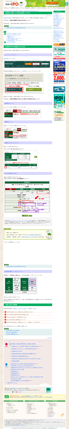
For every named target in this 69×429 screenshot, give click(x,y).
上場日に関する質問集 (10, 42)
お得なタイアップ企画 (11, 411)
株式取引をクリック (11, 36)
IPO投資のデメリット (11, 405)
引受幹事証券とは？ (15, 373)
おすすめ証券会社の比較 (59, 8)
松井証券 (6, 17)
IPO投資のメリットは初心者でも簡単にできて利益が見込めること (26, 346)
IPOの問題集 (57, 41)
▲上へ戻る (49, 337)
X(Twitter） (50, 415)
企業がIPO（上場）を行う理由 (17, 369)
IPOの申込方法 (57, 22)
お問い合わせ (50, 414)
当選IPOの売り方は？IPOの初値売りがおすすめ (16, 27)
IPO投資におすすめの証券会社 (12, 410)
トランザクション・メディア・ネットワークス (18, 220)
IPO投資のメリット (58, 15)
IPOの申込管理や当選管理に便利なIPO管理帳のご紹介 (18, 314)
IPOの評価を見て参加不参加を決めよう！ (21, 356)
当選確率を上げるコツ (52, 403)
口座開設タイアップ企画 (31, 395)
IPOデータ (29, 412)
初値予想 (28, 8)
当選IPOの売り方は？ (59, 31)
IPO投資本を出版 (21, 390)
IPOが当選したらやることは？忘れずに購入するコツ (22, 365)
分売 (40, 8)
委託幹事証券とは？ (15, 374)
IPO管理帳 (52, 2)
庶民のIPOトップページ (12, 382)
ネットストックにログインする (13, 34)
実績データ (34, 8)
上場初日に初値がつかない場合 (28, 236)
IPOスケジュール (20, 8)
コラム (51, 8)
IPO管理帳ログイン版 (31, 408)
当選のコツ (45, 8)
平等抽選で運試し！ (53, 404)
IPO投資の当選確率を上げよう (12, 334)
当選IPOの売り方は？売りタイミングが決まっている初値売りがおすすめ (26, 367)
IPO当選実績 (50, 407)
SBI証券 (50, 397)
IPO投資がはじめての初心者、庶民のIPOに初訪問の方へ (23, 363)
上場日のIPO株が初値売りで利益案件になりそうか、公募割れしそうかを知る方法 (23, 322)
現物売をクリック (11, 37)
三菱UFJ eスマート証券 (33, 397)
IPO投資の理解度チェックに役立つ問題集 (20, 380)
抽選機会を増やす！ (53, 405)
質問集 (13, 8)
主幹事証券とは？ (15, 371)
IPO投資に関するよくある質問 (12, 330)
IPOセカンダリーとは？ (59, 38)
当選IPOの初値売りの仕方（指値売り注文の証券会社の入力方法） (20, 311)
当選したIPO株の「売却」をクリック (14, 38)
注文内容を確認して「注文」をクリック (15, 40)
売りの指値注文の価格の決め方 (34, 234)
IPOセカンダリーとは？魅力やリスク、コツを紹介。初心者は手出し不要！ (27, 376)
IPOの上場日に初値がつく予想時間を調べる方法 (16, 317)
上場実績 (29, 410)
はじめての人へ (43, 0)
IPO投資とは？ (57, 13)
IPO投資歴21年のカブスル (14, 388)
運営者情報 (44, 428)
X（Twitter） (55, 0)
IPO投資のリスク (58, 16)
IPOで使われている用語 (16, 378)
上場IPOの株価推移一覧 (32, 413)
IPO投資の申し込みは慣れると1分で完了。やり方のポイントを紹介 (26, 358)
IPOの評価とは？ (58, 21)
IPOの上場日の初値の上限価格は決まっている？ (16, 319)
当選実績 (49, 0)
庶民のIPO (32, 428)
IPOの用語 (56, 39)
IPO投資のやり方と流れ (17, 351)
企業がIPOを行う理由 (59, 32)
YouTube (62, 0)
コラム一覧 (50, 410)
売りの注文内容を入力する (12, 39)
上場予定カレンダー (31, 405)
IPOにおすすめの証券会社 (11, 332)
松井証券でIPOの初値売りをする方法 (13, 33)
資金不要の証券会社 (11, 412)
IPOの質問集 (57, 24)
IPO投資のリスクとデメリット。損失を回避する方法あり (24, 348)
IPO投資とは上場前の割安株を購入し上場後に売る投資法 (23, 343)
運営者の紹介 (50, 409)
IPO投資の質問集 (15, 361)
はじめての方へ (57, 27)
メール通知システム (31, 409)
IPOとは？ (7, 8)
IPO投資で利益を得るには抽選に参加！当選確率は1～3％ (24, 353)
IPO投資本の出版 (51, 412)
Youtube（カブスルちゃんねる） (20, 308)
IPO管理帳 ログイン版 (52, 3)
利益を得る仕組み (58, 19)
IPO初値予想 (29, 404)
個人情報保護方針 (51, 428)
